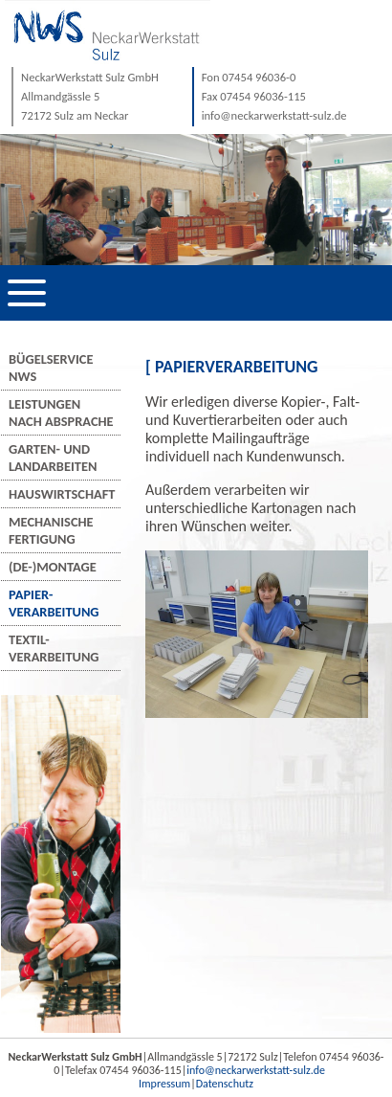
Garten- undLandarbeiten (53, 457)
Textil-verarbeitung (54, 648)
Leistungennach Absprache (61, 412)
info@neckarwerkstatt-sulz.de (255, 1070)
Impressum (164, 1083)
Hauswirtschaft (62, 494)
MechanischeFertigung (51, 530)
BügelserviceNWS (51, 367)
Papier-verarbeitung (54, 603)
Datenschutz (224, 1083)
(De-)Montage (53, 566)
